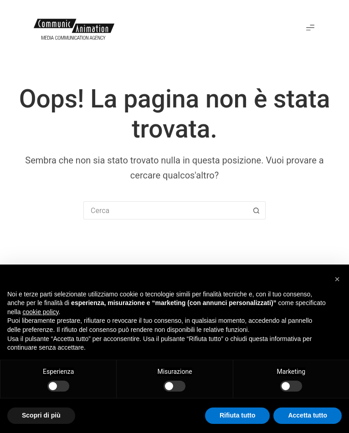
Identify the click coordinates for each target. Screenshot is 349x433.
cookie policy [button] (40, 312)
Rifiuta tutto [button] (238, 415)
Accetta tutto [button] (307, 415)
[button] (310, 28)
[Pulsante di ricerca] (256, 210)
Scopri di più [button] (41, 415)
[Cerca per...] (165, 210)
